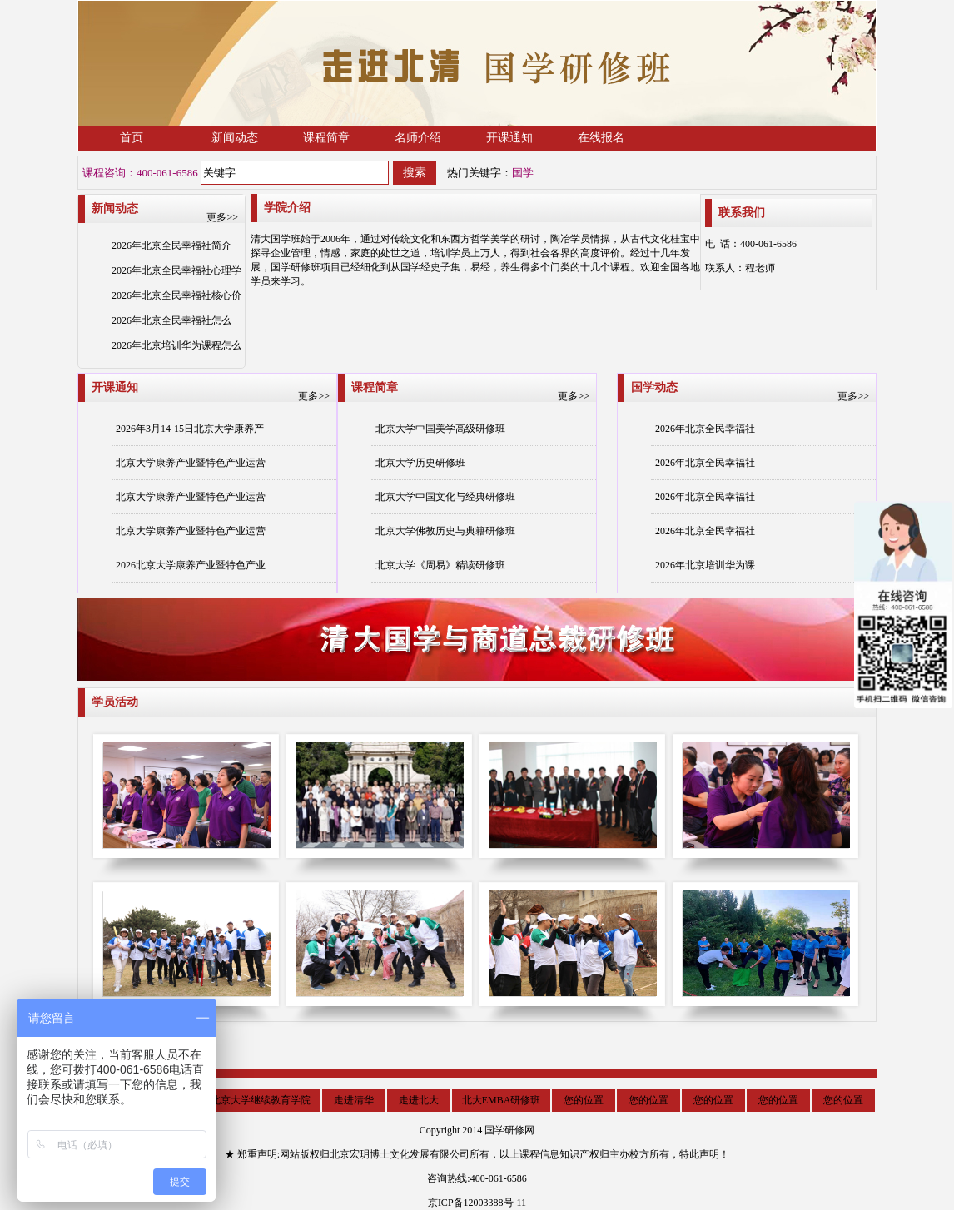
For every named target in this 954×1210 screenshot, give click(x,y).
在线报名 (601, 137)
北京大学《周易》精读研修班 (440, 565)
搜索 (414, 172)
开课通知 (509, 137)
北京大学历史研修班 (420, 463)
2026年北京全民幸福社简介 (171, 245)
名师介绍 (418, 137)
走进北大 (419, 1100)
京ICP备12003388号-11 (477, 1202)
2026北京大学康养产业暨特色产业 (191, 565)
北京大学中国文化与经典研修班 (445, 497)
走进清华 (354, 1100)
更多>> (222, 217)
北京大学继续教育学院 (261, 1100)
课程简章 (326, 137)
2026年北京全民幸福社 (705, 428)
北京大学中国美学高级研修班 (440, 428)
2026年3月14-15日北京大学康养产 (190, 428)
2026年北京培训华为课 (705, 565)
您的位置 (584, 1100)
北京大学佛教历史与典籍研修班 (445, 531)
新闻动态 (234, 137)
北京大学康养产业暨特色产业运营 (191, 463)
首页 (131, 137)
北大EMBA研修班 (501, 1100)
